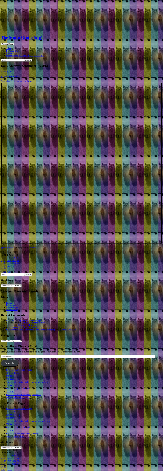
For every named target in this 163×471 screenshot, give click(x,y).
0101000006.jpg (13, 379)
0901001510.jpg (13, 376)
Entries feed (11, 305)
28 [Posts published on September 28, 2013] (18, 266)
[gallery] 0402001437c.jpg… (18, 398)
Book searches (12, 51)
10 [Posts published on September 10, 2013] (8, 260)
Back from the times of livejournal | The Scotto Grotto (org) (30, 330)
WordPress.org (12, 309)
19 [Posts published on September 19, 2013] (13, 263)
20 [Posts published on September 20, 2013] (15, 263)
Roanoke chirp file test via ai (18, 388)
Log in (9, 303)
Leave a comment (34, 81)
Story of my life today (27, 325)
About (8, 48)
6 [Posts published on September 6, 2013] (14, 258)
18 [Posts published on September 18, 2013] (10, 263)
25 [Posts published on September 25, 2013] (10, 266)
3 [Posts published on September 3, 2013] (7, 258)
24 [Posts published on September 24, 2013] (8, 266)
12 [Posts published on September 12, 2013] (13, 260)
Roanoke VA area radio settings (19, 370)
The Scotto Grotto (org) (21, 37)
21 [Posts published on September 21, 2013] (18, 263)
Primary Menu (7, 44)
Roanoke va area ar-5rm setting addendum (23, 394)
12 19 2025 (10, 391)
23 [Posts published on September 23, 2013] (5, 266)
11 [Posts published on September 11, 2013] (10, 260)
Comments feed (12, 307)
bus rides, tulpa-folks (67, 330)
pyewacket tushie (10, 76)
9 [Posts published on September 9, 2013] (4, 260)
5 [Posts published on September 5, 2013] (12, 258)
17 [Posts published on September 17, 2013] (8, 263)
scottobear (22, 81)
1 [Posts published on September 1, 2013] (1, 258)
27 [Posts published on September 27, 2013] (15, 266)
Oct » (10, 272)
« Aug (3, 272)
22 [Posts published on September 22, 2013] (2, 266)
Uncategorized (7, 71)
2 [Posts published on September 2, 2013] (4, 258)
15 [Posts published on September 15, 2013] (2, 263)
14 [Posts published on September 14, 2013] (18, 260)
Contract (9, 53)
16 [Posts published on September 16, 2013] (5, 263)
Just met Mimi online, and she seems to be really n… (28, 382)
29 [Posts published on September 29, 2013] (2, 269)
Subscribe (10, 363)
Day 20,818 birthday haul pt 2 (30, 320)
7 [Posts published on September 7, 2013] (17, 258)
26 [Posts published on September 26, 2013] (13, 266)
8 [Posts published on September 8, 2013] (1, 260)
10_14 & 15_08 (12, 373)
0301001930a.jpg (13, 385)
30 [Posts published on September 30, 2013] (5, 269)
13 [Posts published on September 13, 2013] (15, 260)
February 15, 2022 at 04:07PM (24, 327)
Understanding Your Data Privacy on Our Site (25, 55)
